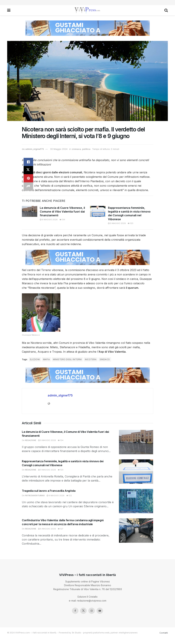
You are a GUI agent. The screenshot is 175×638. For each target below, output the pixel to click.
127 (60, 529)
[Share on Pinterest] (28, 178)
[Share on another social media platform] (28, 186)
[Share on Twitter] (28, 170)
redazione (30, 440)
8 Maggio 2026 (47, 529)
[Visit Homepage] (87, 10)
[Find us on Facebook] (75, 611)
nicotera (90, 359)
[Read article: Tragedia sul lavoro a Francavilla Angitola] (136, 501)
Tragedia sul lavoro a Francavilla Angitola (49, 490)
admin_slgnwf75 (34, 149)
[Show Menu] (8, 10)
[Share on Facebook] (28, 162)
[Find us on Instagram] (91, 611)
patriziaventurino (35, 495)
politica (86, 149)
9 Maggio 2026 (49, 219)
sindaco (105, 359)
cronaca (76, 149)
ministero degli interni (67, 359)
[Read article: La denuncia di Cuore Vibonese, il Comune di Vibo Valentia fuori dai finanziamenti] (29, 211)
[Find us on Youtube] (100, 611)
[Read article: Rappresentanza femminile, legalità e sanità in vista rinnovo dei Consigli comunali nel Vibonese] (97, 211)
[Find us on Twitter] (83, 611)
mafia (46, 359)
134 (62, 219)
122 (69, 495)
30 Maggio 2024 (59, 149)
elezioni (35, 359)
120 (130, 223)
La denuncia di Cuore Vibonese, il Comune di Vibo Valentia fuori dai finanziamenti (62, 211)
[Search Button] (166, 10)
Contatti (163, 632)
